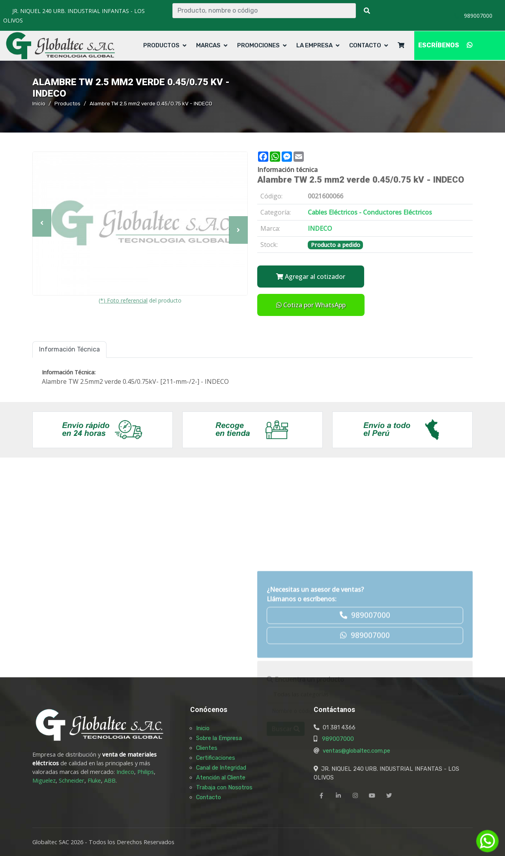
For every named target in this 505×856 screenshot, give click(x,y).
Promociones (258, 45)
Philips (145, 772)
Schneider (71, 780)
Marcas (208, 45)
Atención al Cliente (220, 777)
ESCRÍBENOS (445, 45)
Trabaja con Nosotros (224, 787)
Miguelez (44, 780)
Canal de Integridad (221, 767)
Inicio (38, 103)
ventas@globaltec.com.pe (356, 750)
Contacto (365, 45)
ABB (110, 780)
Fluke (94, 780)
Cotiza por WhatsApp (311, 305)
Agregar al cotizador (310, 276)
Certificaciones (215, 757)
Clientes (206, 747)
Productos (161, 45)
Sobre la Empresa (219, 738)
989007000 (338, 738)
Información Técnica (69, 349)
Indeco (125, 772)
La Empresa (314, 45)
